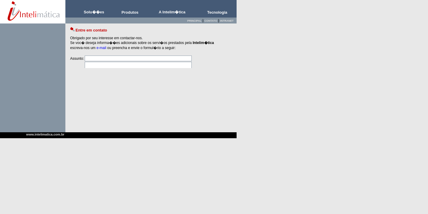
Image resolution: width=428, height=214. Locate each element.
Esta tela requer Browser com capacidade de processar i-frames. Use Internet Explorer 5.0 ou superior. (151, 45)
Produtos (130, 12)
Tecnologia (217, 12)
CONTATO (210, 20)
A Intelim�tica (172, 12)
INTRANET (227, 20)
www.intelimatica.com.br (45, 134)
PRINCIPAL (194, 20)
